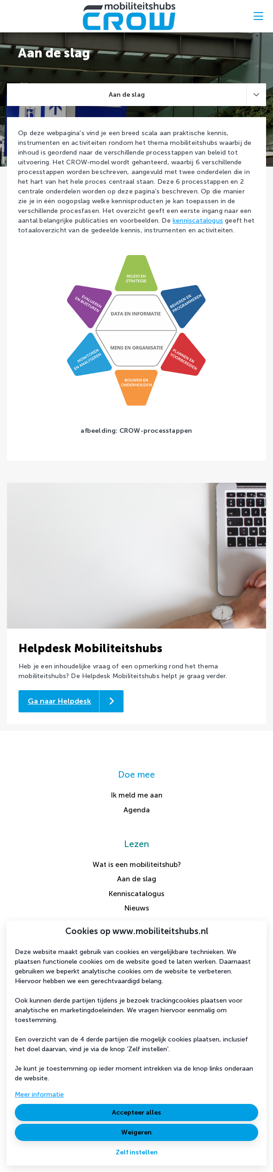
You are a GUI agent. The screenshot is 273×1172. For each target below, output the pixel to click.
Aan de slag (136, 878)
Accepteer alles (136, 1112)
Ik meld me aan (136, 795)
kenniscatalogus (198, 220)
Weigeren (136, 1132)
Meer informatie (39, 1094)
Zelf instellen (137, 1152)
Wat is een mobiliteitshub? (137, 864)
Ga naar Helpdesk (59, 701)
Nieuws (136, 908)
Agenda (137, 809)
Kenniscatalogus (136, 893)
